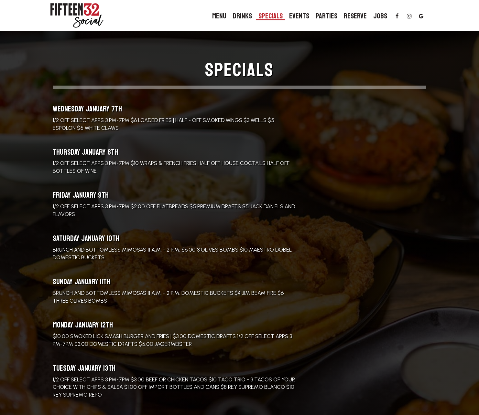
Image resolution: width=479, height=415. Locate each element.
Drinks (242, 16)
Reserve (355, 16)
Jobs (380, 16)
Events (299, 16)
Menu (219, 16)
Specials (270, 16)
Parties (326, 16)
